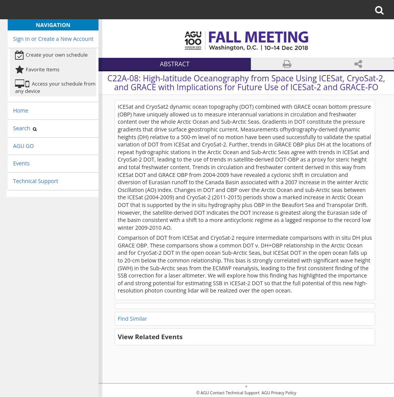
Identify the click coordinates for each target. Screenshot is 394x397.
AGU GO (23, 146)
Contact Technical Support (234, 393)
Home (20, 110)
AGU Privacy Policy (278, 393)
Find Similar (132, 318)
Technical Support (35, 181)
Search (25, 128)
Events (21, 163)
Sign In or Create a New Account (53, 38)
